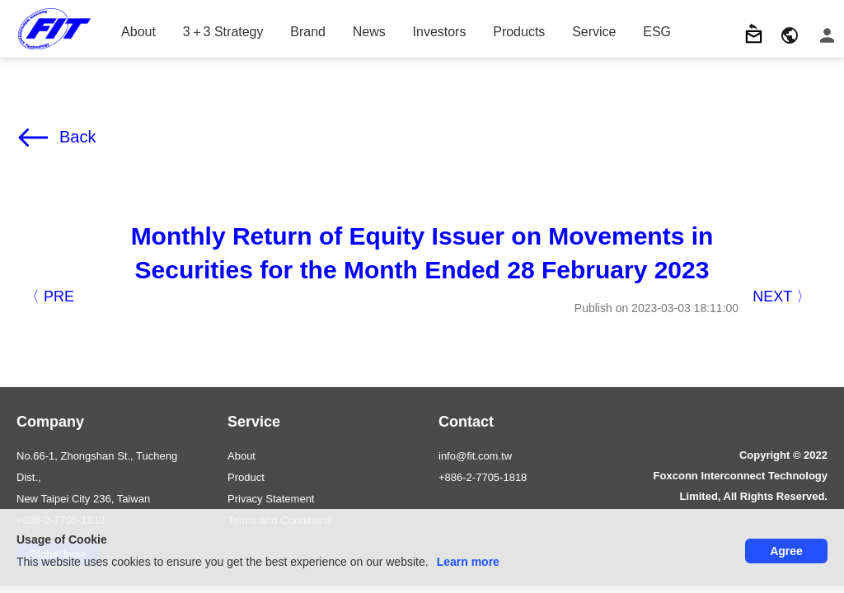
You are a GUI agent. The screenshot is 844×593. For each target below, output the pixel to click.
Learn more (468, 561)
